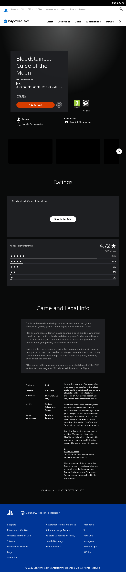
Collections (64, 18)
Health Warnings (71, 448)
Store (72, 9)
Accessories (51, 9)
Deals (78, 18)
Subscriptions (93, 18)
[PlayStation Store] (17, 17)
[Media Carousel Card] (30, 148)
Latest (49, 18)
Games (13, 9)
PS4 (29, 9)
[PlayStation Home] (6, 9)
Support (82, 9)
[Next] (119, 148)
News (63, 9)
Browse (109, 18)
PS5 (22, 9)
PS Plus (39, 9)
